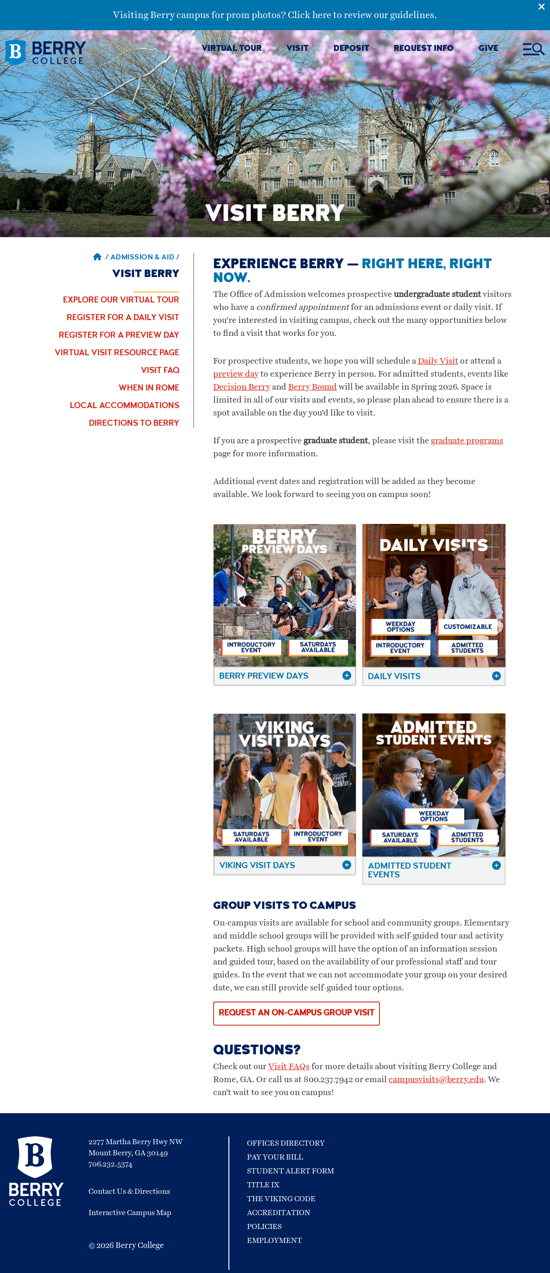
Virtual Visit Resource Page (117, 353)
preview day (236, 374)
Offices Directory (286, 1143)
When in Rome (149, 388)
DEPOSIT (351, 49)
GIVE (488, 49)
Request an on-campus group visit (296, 1013)
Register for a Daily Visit (123, 318)
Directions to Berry (134, 424)
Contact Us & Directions (129, 1191)
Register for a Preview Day (119, 336)
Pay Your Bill (275, 1157)
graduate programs (467, 441)
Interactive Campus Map (130, 1212)
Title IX (263, 1185)
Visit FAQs (289, 1067)
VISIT (297, 49)
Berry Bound (312, 387)
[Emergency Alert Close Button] (544, 6)
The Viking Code (281, 1199)
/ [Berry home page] (101, 258)
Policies (264, 1226)
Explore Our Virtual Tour (121, 300)
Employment (274, 1240)
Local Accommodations (124, 406)
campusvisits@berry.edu (436, 1080)
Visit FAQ (160, 371)
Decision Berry (241, 387)
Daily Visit (438, 361)
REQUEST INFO (424, 49)
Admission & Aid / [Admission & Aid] (145, 258)
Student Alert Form (290, 1171)
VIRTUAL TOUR (232, 49)
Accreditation (278, 1212)
